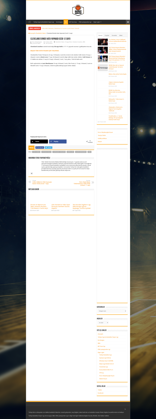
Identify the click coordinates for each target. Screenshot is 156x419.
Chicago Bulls (68, 42)
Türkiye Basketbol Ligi (105, 355)
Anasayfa (29, 22)
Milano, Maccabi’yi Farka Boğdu (118, 74)
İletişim (100, 141)
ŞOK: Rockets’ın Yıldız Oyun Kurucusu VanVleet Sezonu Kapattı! (61, 206)
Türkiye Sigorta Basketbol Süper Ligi (43, 22)
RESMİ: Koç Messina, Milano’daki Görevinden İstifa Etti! (117, 92)
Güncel (100, 35)
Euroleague (59, 22)
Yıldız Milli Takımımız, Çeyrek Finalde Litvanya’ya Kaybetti (58, 28)
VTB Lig (101, 372)
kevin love (71, 152)
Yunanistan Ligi (103, 367)
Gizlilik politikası (102, 138)
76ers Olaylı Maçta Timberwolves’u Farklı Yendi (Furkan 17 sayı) (80, 183)
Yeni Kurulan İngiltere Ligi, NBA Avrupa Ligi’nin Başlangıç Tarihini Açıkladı (82, 206)
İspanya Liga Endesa (105, 358)
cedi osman (36, 152)
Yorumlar (114, 35)
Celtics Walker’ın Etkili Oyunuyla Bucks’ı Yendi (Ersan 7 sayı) (42, 182)
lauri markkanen (81, 152)
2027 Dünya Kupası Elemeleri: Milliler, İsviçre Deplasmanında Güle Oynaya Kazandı (117, 49)
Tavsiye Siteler (102, 135)
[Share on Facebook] (58, 141)
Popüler (107, 35)
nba (90, 152)
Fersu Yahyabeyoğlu (37, 42)
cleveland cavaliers (59, 152)
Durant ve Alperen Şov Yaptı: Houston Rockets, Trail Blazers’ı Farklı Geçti (39, 206)
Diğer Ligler (97, 22)
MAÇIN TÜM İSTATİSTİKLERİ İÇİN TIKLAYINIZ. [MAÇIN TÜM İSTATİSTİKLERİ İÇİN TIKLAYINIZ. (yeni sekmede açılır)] (44, 50)
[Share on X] (39, 141)
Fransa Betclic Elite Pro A (106, 370)
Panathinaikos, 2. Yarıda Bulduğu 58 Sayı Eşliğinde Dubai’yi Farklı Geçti (116, 117)
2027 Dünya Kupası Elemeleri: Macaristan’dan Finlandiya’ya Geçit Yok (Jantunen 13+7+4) (117, 58)
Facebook (100, 393)
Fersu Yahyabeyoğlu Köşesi (105, 132)
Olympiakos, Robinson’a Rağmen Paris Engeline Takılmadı (115, 108)
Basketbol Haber (41, 33)
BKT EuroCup (73, 22)
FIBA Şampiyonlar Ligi (85, 22)
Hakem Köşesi (103, 378)
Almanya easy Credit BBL (106, 361)
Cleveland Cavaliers (77, 42)
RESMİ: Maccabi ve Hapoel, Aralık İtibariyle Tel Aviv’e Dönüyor (116, 67)
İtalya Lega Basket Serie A (106, 364)
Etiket (120, 35)
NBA (66, 22)
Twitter (100, 390)
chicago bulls (46, 152)
